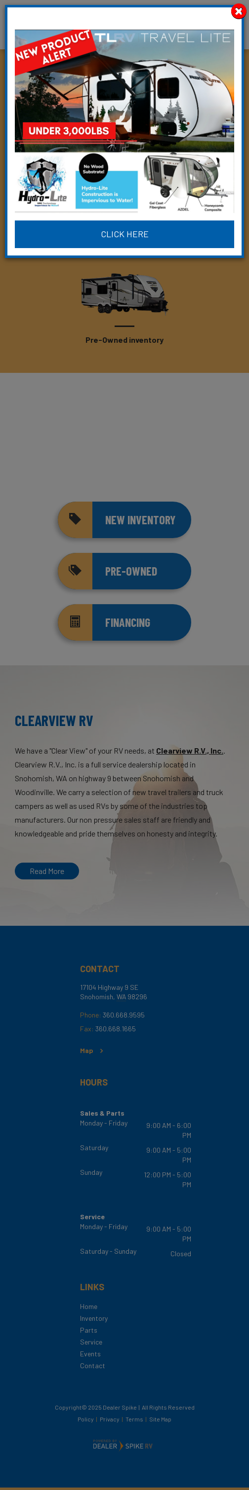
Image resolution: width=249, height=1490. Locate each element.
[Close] (239, 10)
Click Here (125, 233)
